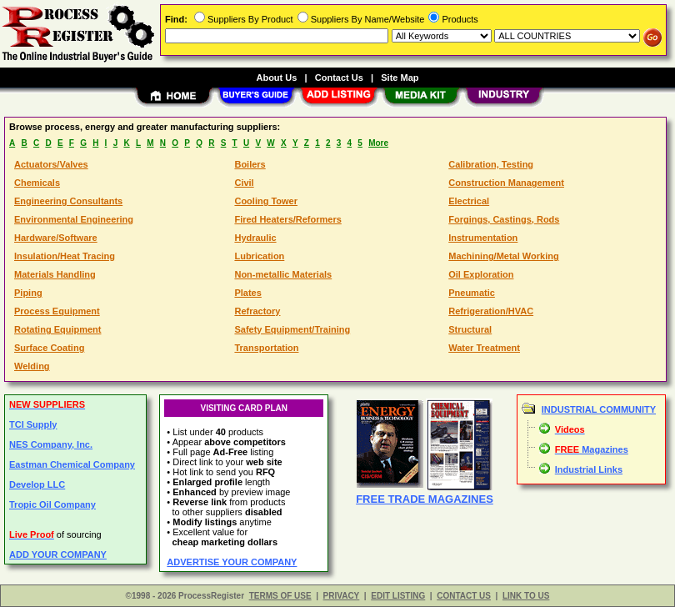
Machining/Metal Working (503, 256)
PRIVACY (341, 595)
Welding (32, 366)
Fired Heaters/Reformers (287, 219)
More (378, 143)
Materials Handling (55, 274)
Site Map (399, 78)
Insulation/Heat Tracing (64, 256)
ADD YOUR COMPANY (58, 554)
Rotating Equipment (58, 329)
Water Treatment (484, 348)
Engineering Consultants (68, 201)
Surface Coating (49, 348)
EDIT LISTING (398, 595)
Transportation (266, 348)
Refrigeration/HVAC (490, 311)
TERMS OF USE (280, 595)
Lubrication (259, 256)
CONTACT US (464, 595)
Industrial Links (588, 469)
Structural (470, 329)
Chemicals (37, 183)
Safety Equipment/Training (292, 329)
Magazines (591, 449)
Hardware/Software (56, 238)
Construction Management (506, 183)
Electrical (468, 201)
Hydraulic (255, 238)
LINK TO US (525, 595)
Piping (28, 293)
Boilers (249, 164)
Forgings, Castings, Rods (503, 219)
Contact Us (339, 78)
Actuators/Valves (51, 164)
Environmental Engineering (73, 219)
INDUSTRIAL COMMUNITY (599, 409)
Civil (243, 183)
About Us (276, 78)
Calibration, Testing (490, 164)
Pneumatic (471, 293)
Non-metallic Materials (283, 274)
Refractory (257, 311)
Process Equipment (57, 311)
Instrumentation (483, 238)
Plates (247, 293)
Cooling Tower (266, 201)
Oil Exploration (480, 274)
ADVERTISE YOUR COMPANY (232, 562)
